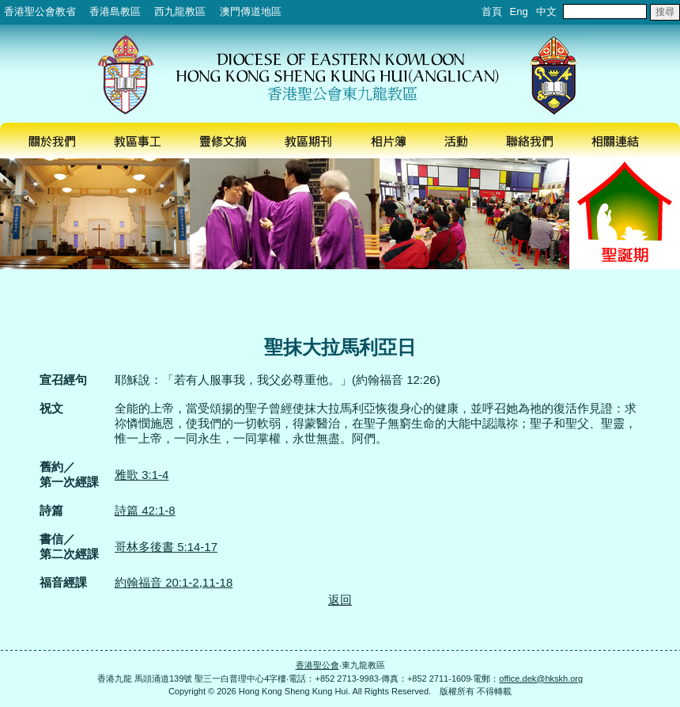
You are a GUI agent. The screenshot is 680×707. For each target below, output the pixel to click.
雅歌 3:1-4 (141, 474)
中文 (546, 11)
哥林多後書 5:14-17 (166, 546)
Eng (519, 11)
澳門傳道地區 (250, 11)
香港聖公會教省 (40, 11)
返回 (340, 599)
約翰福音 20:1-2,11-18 (173, 582)
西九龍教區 (180, 11)
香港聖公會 (317, 665)
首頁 (492, 11)
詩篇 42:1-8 (145, 510)
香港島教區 (115, 11)
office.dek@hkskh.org (541, 678)
